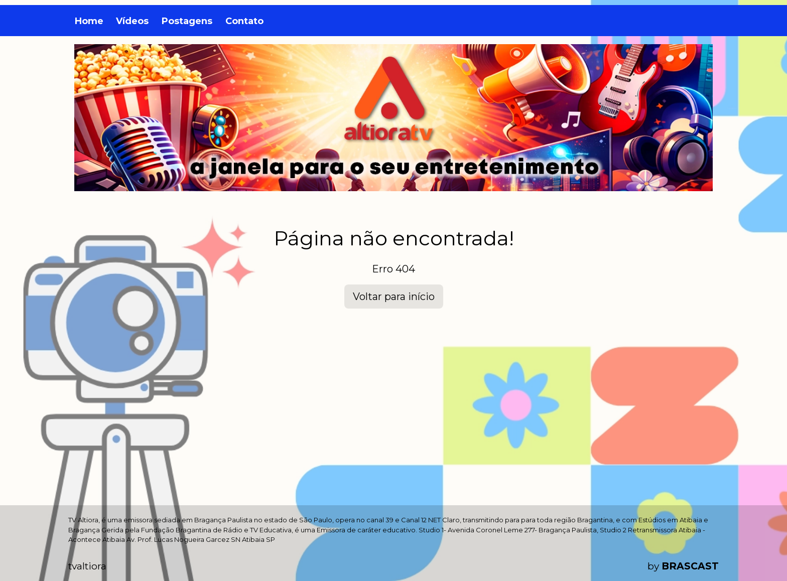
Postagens (187, 21)
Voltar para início (394, 296)
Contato (244, 21)
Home (89, 21)
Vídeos (132, 21)
